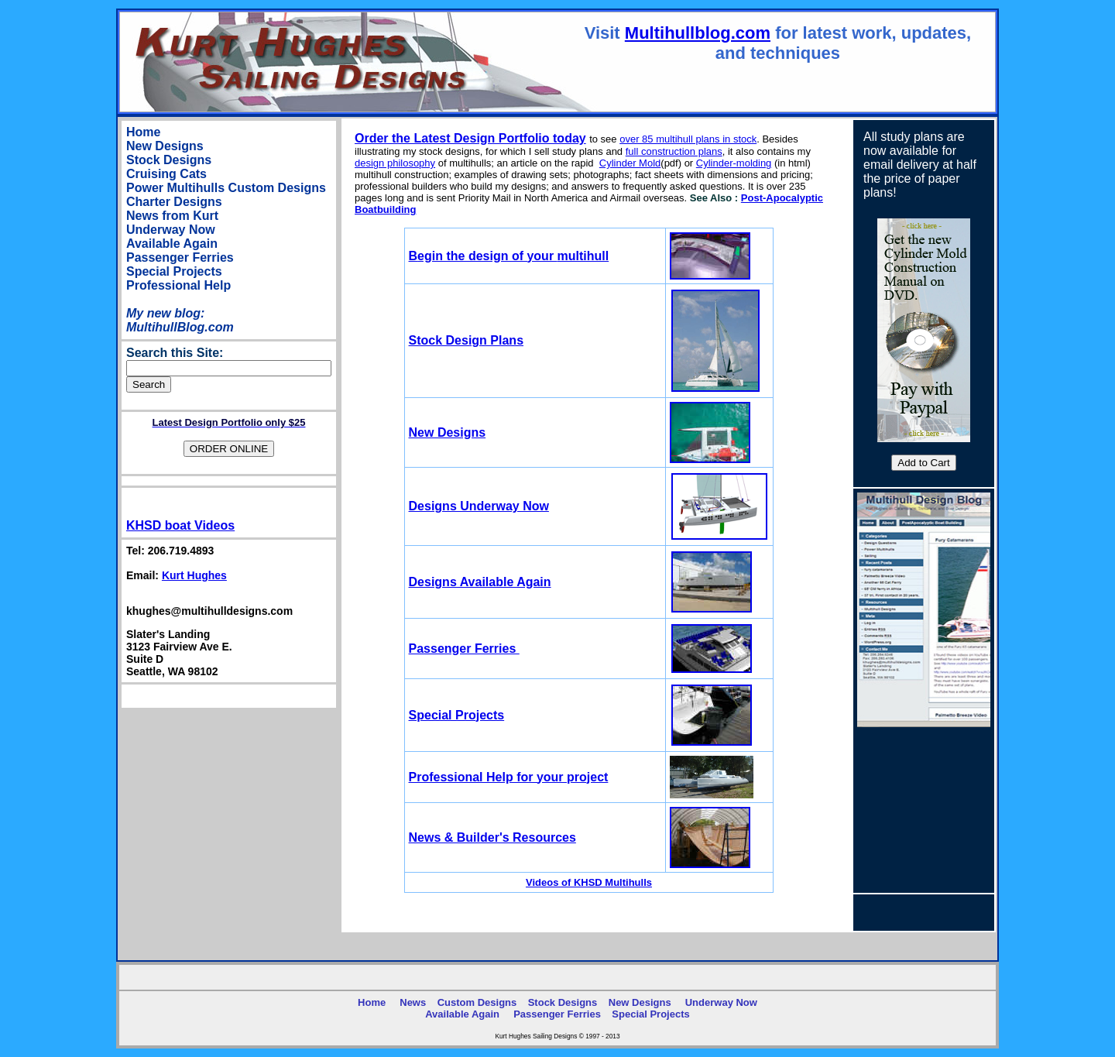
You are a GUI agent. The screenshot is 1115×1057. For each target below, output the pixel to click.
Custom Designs (277, 187)
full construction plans (674, 151)
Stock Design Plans (466, 340)
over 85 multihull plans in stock (687, 139)
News (413, 1002)
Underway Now (170, 229)
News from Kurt (172, 215)
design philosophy (395, 163)
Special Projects (174, 271)
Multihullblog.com (697, 33)
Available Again (172, 243)
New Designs (165, 146)
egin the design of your (509, 256)
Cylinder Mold (629, 163)
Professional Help (178, 285)
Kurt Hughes (194, 575)
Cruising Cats (166, 173)
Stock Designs (168, 159)
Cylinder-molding (734, 163)
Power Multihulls (175, 187)
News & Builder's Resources (492, 837)
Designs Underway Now (479, 506)
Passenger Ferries (180, 257)
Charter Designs (174, 201)
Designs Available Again (480, 582)
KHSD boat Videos (180, 525)
